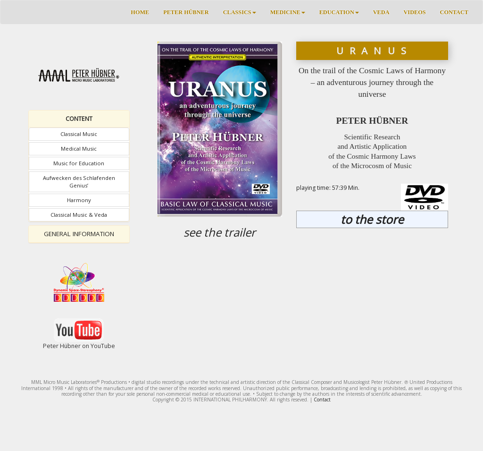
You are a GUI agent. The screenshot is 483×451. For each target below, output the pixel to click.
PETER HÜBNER (185, 12)
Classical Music (78, 133)
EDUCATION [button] (339, 12)
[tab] (79, 119)
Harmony (79, 200)
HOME (140, 12)
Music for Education (78, 163)
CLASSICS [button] (239, 12)
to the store (372, 219)
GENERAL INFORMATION (79, 234)
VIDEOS (415, 12)
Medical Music (79, 148)
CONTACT (454, 12)
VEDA (381, 12)
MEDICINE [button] (287, 12)
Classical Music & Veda (78, 214)
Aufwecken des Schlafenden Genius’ (79, 181)
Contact (322, 399)
